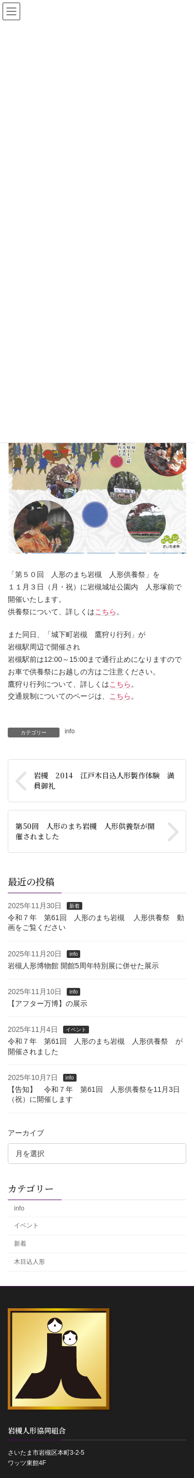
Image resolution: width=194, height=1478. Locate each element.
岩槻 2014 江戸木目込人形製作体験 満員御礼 (104, 780)
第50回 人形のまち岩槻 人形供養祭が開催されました (85, 831)
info (69, 731)
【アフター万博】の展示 (47, 1003)
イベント (76, 1030)
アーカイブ (26, 1133)
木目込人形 (29, 1262)
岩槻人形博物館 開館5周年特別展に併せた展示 (83, 966)
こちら (105, 612)
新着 (74, 906)
